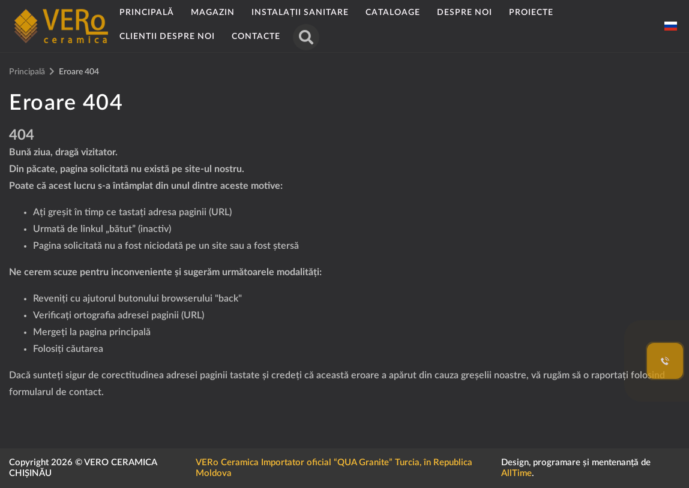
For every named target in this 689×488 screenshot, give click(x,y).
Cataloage (393, 12)
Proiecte (531, 12)
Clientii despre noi (167, 36)
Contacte (256, 36)
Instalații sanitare (300, 12)
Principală (146, 12)
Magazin (213, 12)
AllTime (516, 473)
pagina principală (115, 332)
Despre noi (464, 12)
